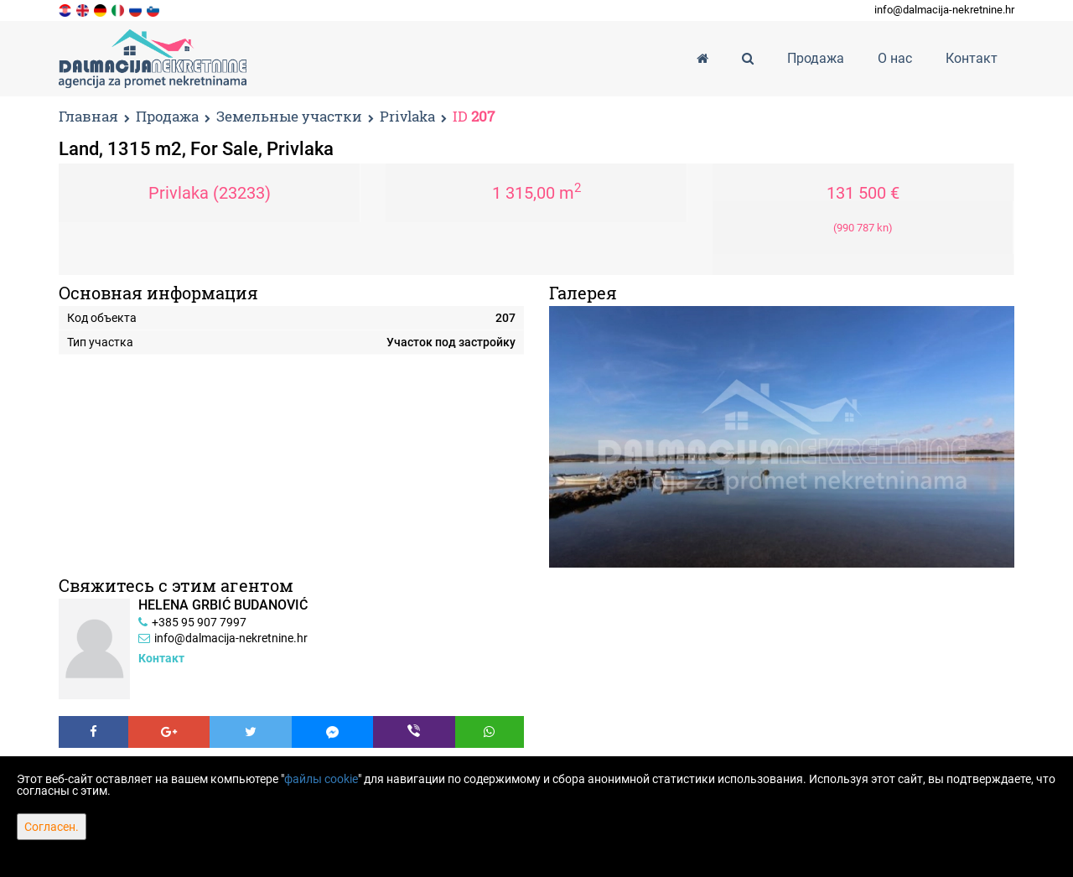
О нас (895, 58)
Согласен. (51, 826)
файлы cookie (321, 779)
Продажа (167, 117)
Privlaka (407, 117)
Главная (88, 116)
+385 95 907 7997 (199, 622)
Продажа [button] (815, 58)
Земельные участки (289, 117)
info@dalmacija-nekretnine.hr (944, 9)
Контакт (972, 58)
